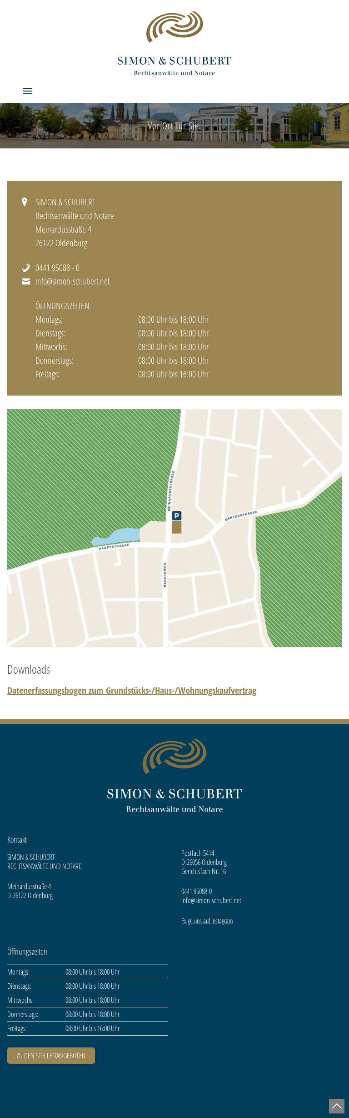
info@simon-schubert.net (72, 281)
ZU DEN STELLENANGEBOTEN (51, 1056)
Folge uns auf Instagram (207, 920)
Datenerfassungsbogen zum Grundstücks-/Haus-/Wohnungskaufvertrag (131, 690)
